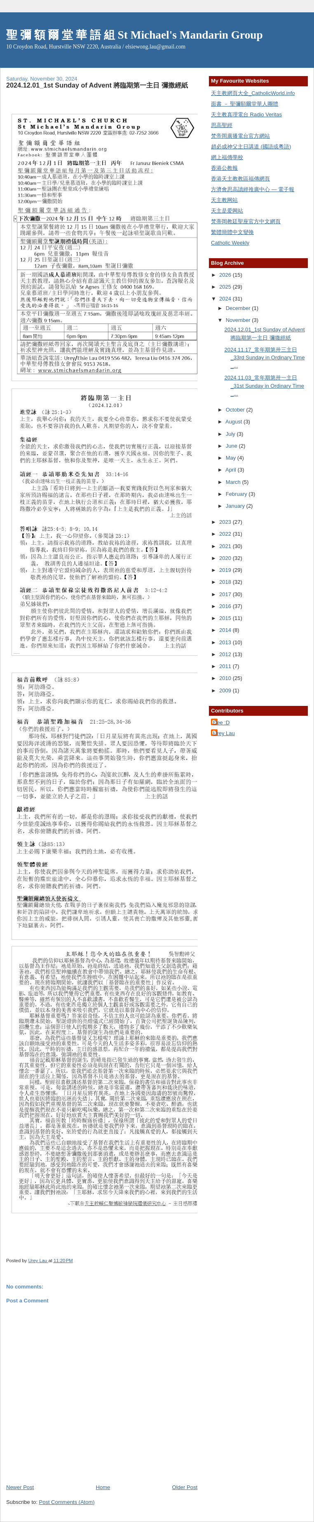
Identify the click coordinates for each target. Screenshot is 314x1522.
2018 (226, 582)
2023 (226, 522)
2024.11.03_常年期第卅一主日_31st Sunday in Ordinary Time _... (264, 386)
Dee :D (221, 722)
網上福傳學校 (227, 157)
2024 (226, 299)
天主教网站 (224, 200)
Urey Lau (224, 733)
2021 (226, 546)
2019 (226, 570)
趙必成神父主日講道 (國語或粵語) (251, 146)
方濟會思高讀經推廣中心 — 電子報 (252, 189)
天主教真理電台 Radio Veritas (246, 114)
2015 (226, 618)
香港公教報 (224, 168)
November (239, 320)
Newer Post (20, 1487)
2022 (226, 534)
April (231, 470)
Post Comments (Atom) (67, 1502)
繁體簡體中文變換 (232, 232)
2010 (226, 678)
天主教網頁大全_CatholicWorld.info (253, 93)
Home (103, 1487)
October (236, 410)
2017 (226, 594)
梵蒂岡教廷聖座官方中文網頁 (246, 221)
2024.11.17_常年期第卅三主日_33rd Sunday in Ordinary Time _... (264, 358)
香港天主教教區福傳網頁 (240, 179)
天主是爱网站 (227, 211)
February (237, 494)
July (231, 434)
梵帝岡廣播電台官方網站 (240, 136)
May (231, 458)
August (234, 422)
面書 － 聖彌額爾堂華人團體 (244, 104)
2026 (226, 275)
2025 (226, 287)
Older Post (184, 1487)
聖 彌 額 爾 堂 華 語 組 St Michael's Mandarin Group (134, 35)
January (236, 506)
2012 (226, 654)
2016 (226, 606)
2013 (226, 642)
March (234, 482)
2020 (226, 558)
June (232, 446)
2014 (226, 630)
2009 (226, 690)
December (239, 308)
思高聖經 (221, 125)
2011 (226, 666)
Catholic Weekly (230, 243)
